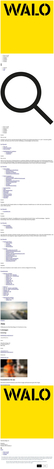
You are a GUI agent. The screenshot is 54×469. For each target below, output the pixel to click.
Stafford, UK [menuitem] (8, 299)
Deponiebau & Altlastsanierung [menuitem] (13, 180)
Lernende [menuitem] (8, 244)
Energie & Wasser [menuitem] (10, 171)
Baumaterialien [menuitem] (9, 227)
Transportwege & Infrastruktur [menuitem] (12, 173)
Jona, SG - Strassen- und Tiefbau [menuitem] (10, 288)
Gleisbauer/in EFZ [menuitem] (10, 252)
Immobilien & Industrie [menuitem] (11, 172)
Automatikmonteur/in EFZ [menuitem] (11, 250)
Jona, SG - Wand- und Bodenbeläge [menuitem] (11, 289)
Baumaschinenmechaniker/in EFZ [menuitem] (13, 251)
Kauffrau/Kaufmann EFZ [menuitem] (11, 256)
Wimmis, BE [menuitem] (6, 294)
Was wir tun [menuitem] (5, 453)
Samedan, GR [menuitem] (6, 290)
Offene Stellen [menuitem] (9, 242)
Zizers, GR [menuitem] (5, 295)
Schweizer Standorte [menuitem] (7, 273)
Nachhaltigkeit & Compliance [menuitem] (9, 151)
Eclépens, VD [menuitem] (9, 278)
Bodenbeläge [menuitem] (9, 179)
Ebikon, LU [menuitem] (8, 277)
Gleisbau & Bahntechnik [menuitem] (11, 182)
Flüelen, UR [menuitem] (8, 279)
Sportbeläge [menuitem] (5, 192)
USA (4, 68)
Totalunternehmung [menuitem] (7, 195)
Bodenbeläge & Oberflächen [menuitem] (12, 170)
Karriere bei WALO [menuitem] (7, 241)
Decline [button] (45, 465)
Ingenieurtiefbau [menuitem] (6, 188)
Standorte (3, 320)
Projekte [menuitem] (5, 454)
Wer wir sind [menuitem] (6, 452)
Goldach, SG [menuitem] (8, 282)
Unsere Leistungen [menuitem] (7, 176)
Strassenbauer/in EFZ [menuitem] (10, 260)
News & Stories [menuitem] (6, 149)
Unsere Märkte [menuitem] (6, 168)
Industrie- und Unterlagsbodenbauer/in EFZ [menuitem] (15, 253)
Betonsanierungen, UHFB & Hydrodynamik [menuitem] (15, 178)
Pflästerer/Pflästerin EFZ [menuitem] (11, 259)
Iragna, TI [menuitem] (5, 286)
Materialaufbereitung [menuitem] (7, 190)
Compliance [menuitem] (8, 153)
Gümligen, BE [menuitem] (9, 283)
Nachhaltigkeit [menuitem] (9, 152)
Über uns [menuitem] (5, 146)
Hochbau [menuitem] (8, 184)
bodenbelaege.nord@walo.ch (7, 335)
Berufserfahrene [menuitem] (9, 246)
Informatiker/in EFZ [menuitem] (10, 254)
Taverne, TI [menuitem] (5, 292)
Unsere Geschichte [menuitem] (7, 147)
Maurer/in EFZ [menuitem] (9, 257)
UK (4, 70)
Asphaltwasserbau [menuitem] (10, 177)
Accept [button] (39, 465)
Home (2, 449)
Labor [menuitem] (4, 189)
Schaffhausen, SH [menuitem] (7, 291)
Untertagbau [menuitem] (6, 196)
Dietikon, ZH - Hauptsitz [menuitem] (11, 274)
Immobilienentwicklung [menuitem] (11, 185)
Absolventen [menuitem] (8, 245)
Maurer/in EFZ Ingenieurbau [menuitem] (12, 258)
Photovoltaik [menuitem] (6, 191)
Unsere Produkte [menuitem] (6, 225)
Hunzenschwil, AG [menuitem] (10, 284)
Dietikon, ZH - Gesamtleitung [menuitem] (12, 276)
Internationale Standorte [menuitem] (8, 297)
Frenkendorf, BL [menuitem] (9, 280)
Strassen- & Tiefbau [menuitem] (7, 194)
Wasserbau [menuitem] (5, 197)
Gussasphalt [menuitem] (8, 183)
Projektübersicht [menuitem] (6, 211)
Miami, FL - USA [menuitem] (10, 298)
